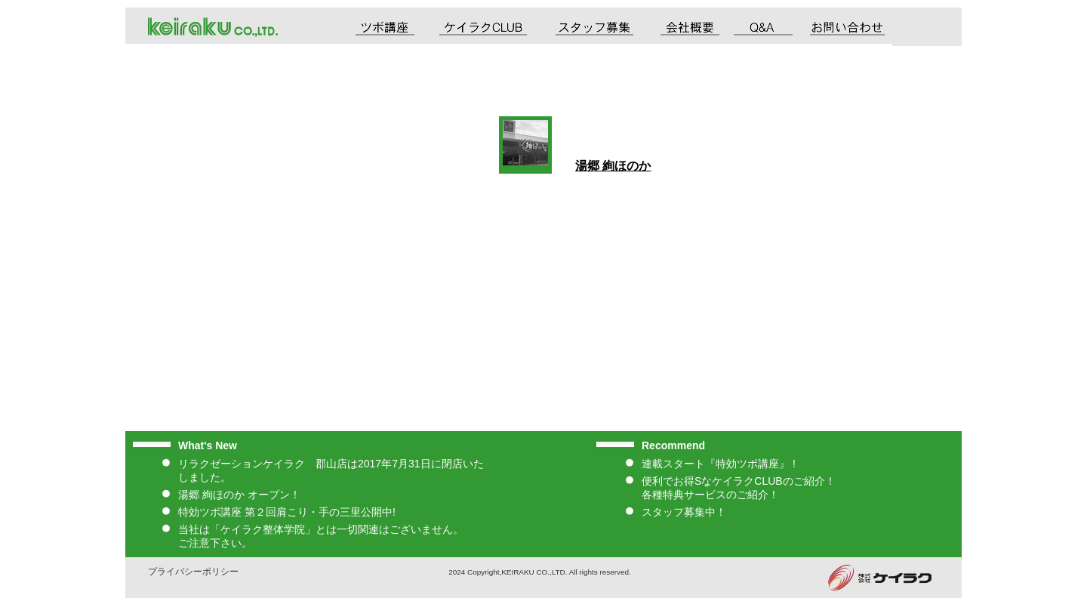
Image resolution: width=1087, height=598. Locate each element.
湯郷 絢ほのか (613, 165)
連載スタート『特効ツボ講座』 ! (719, 464)
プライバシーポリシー (193, 571)
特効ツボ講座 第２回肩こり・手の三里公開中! (287, 512)
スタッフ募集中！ (684, 512)
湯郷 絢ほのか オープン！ (239, 495)
